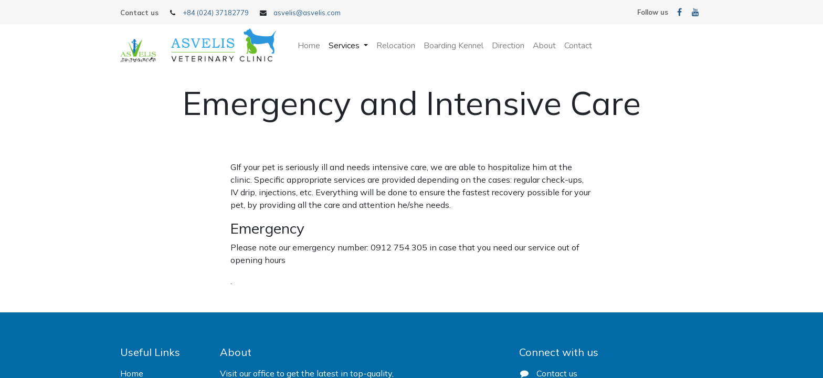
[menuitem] (308, 45)
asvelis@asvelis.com (307, 12)
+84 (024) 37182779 (216, 12)
